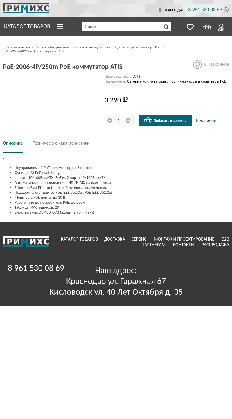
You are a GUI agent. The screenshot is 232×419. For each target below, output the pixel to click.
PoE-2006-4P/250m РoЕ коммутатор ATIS (35, 51)
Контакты (184, 244)
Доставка (115, 239)
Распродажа (215, 244)
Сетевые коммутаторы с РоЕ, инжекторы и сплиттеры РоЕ (117, 47)
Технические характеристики (61, 143)
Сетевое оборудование (53, 47)
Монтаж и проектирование (184, 239)
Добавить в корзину (164, 120)
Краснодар (170, 10)
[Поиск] (166, 27)
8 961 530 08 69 (205, 9)
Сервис (139, 239)
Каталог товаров (27, 26)
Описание (13, 143)
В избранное (211, 64)
